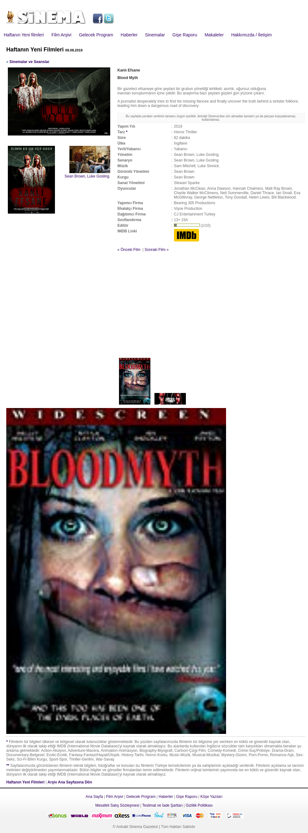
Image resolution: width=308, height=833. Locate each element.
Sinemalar (155, 34)
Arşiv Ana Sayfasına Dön (70, 782)
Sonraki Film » (156, 249)
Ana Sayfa (94, 796)
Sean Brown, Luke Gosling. (87, 176)
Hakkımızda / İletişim (251, 34)
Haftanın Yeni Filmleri (25, 782)
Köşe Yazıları (211, 796)
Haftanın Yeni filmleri (24, 34)
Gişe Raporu (184, 34)
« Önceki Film (128, 249)
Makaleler (214, 34)
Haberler (129, 34)
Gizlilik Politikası (199, 805)
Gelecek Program (96, 34)
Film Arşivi (61, 34)
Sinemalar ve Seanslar (29, 62)
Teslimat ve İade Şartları (162, 805)
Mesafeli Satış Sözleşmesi (117, 805)
